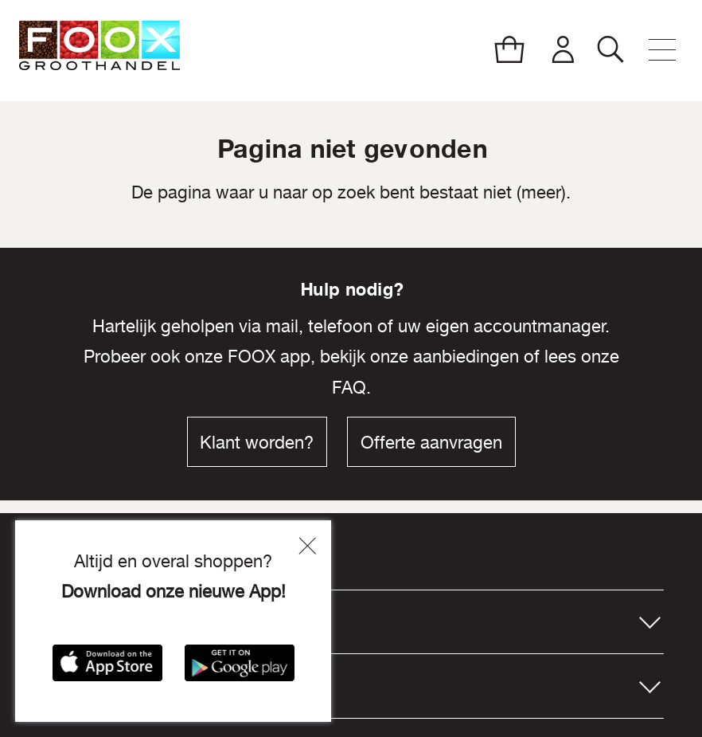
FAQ (349, 387)
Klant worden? (257, 442)
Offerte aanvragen (431, 442)
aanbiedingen (466, 356)
